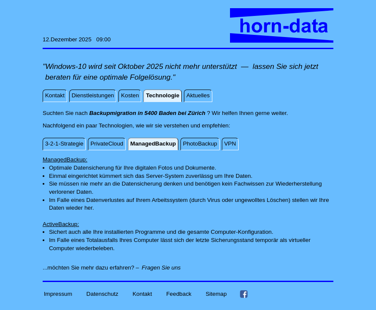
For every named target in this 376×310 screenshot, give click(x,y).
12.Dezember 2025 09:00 (77, 39)
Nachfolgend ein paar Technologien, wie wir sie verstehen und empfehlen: (136, 125)
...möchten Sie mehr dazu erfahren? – (91, 267)
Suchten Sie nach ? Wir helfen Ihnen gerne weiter (164, 113)
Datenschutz (102, 294)
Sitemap (216, 294)
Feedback (179, 294)
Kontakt (142, 294)
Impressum (58, 294)
